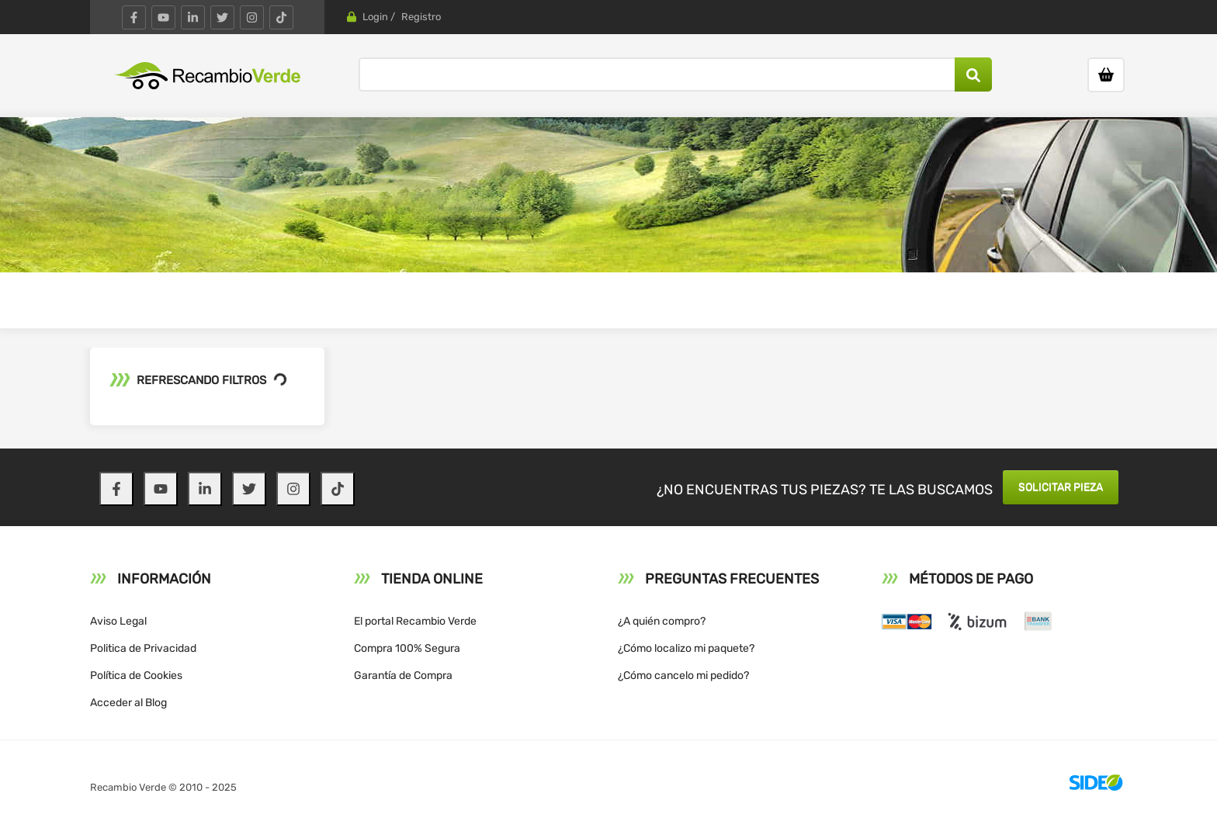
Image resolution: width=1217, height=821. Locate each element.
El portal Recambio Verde (415, 621)
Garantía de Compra (403, 675)
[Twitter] (222, 17)
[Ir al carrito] (1106, 74)
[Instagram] (252, 17)
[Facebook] (134, 17)
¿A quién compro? (662, 621)
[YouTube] (163, 17)
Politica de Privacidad (143, 648)
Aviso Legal (118, 621)
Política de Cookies (136, 675)
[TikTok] (281, 17)
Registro (421, 17)
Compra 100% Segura (407, 648)
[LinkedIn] (193, 17)
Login (375, 17)
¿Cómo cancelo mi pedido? (683, 675)
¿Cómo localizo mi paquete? (686, 648)
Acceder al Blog (128, 702)
